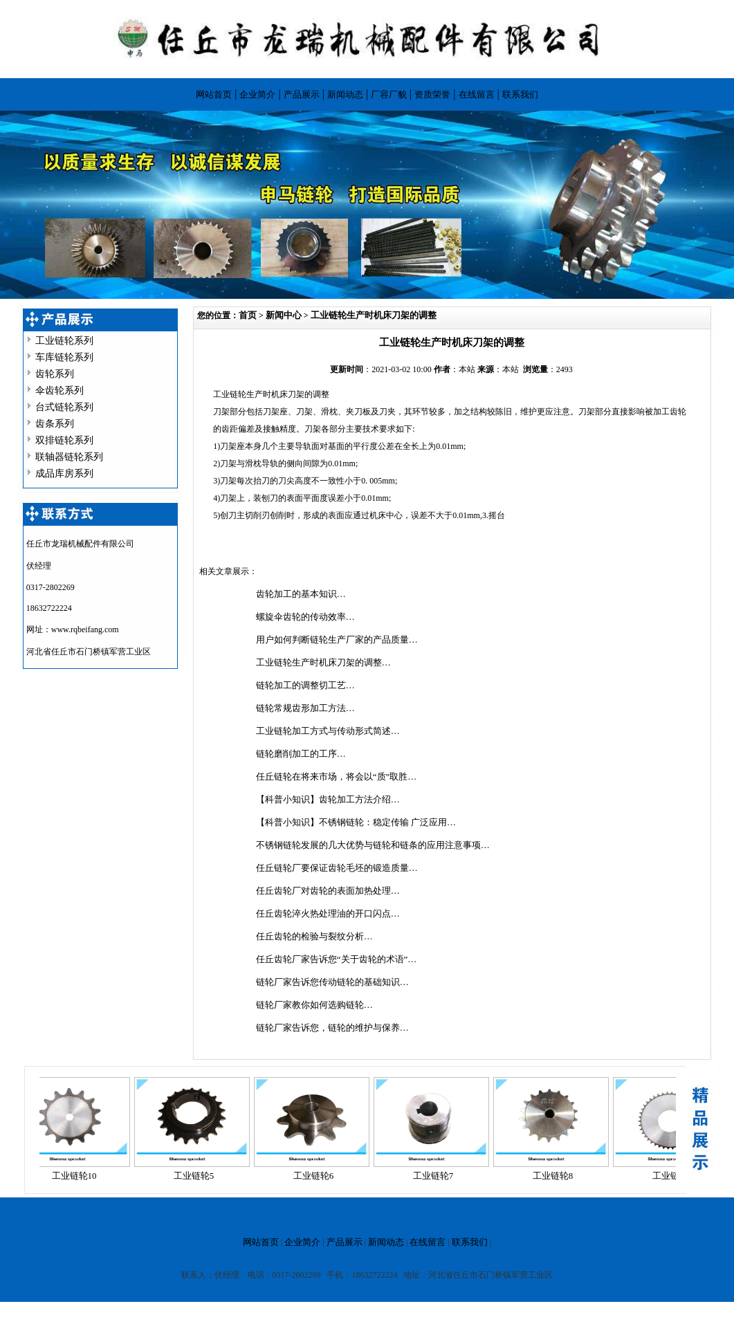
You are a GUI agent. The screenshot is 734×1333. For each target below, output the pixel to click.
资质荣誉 (432, 94)
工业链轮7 (436, 1175)
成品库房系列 (64, 473)
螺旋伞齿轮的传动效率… (305, 617)
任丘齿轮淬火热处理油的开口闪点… (328, 913)
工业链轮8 (556, 1175)
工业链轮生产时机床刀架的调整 (374, 315)
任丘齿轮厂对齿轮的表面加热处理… (328, 890)
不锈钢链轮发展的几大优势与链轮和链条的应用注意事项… (373, 845)
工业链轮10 (77, 1175)
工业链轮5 (197, 1175)
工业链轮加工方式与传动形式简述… (328, 731)
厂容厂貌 (389, 94)
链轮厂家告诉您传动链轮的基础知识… (332, 982)
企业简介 (257, 94)
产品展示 (302, 94)
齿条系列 (54, 424)
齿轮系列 (54, 374)
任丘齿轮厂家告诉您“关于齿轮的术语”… (336, 959)
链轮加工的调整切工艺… (305, 685)
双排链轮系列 (64, 440)
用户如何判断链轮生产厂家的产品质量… (337, 639)
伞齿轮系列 (59, 390)
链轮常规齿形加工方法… (305, 708)
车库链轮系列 (64, 357)
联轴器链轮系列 (69, 457)
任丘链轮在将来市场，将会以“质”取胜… (336, 776)
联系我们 (520, 94)
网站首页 (214, 94)
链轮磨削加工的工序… (301, 753)
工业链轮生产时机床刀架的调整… (323, 662)
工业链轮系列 (64, 340)
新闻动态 (345, 94)
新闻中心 (284, 315)
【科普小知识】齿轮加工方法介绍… (328, 799)
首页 (248, 315)
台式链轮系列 (64, 407)
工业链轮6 (317, 1175)
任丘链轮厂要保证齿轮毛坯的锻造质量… (337, 868)
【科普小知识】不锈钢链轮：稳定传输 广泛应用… (356, 822)
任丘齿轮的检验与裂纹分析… (314, 936)
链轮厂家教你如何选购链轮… (314, 1005)
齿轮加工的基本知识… (301, 594)
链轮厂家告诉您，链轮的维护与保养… (332, 1027)
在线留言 (477, 94)
